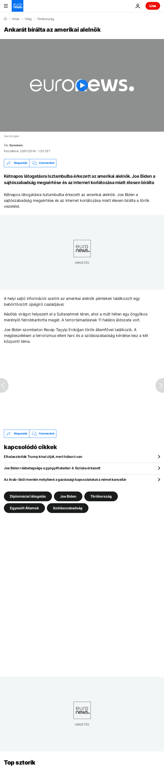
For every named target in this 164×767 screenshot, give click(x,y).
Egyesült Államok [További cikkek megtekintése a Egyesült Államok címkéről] (24, 508)
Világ (28, 19)
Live (152, 6)
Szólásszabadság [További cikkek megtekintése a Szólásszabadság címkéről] (67, 508)
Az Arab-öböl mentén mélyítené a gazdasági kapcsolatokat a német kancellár (65, 479)
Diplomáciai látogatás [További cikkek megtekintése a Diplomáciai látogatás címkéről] (28, 496)
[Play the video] (82, 85)
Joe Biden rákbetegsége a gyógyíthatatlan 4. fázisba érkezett (52, 468)
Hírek (15, 19)
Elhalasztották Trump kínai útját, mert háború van (43, 456)
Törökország (45, 19)
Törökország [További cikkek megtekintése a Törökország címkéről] (101, 496)
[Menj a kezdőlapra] (17, 6)
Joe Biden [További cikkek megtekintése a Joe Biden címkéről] (68, 496)
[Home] (5, 18)
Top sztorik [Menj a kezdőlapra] (19, 762)
